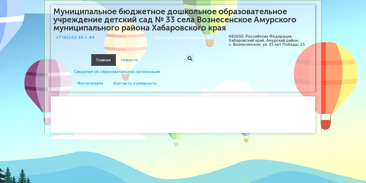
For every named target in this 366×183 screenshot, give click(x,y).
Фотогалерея (90, 83)
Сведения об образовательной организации (117, 71)
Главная (103, 59)
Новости (129, 59)
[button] (190, 58)
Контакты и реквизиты (135, 83)
